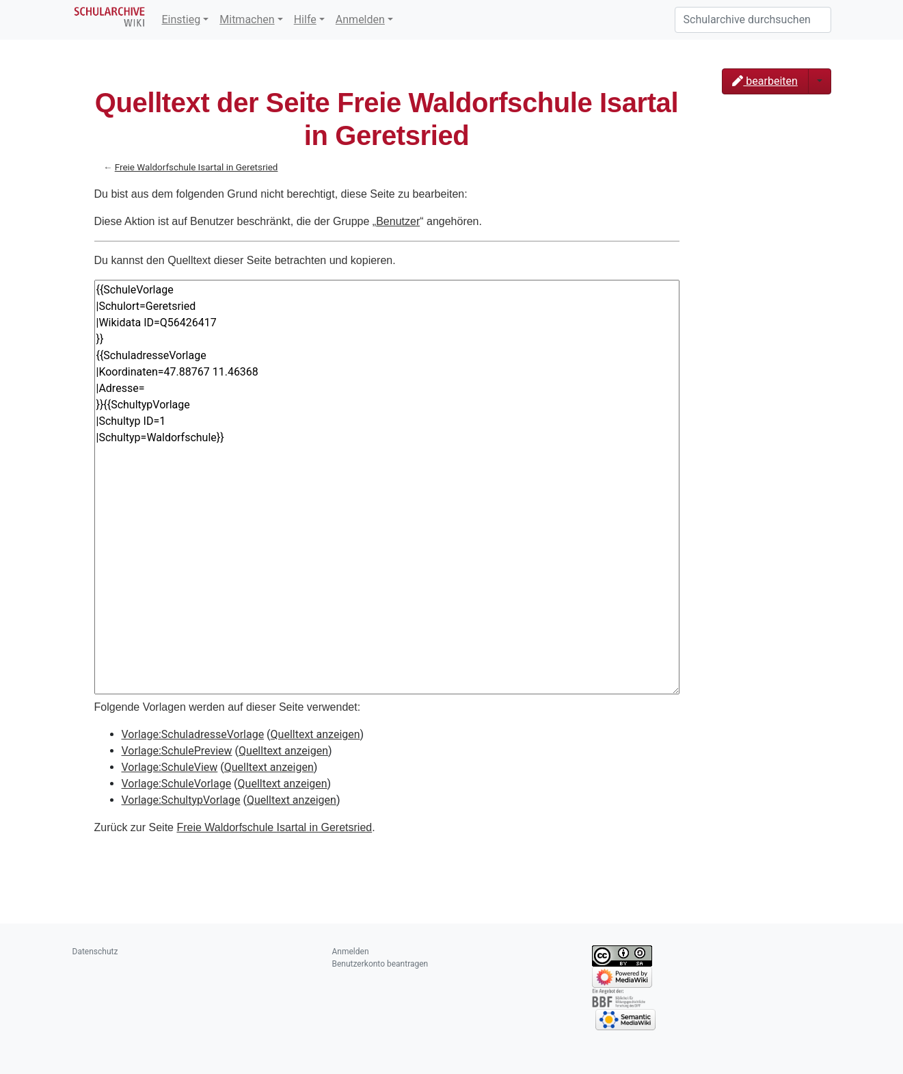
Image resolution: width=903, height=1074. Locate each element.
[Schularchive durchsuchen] (753, 20)
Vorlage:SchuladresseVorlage (193, 734)
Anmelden (360, 19)
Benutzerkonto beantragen (380, 964)
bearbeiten (764, 81)
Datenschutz (95, 951)
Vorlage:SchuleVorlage (177, 783)
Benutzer (398, 221)
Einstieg (181, 19)
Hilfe (305, 19)
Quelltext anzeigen (315, 734)
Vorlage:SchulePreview (177, 750)
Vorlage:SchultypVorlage (181, 800)
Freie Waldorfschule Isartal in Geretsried (196, 167)
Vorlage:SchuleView (170, 767)
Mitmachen (246, 19)
